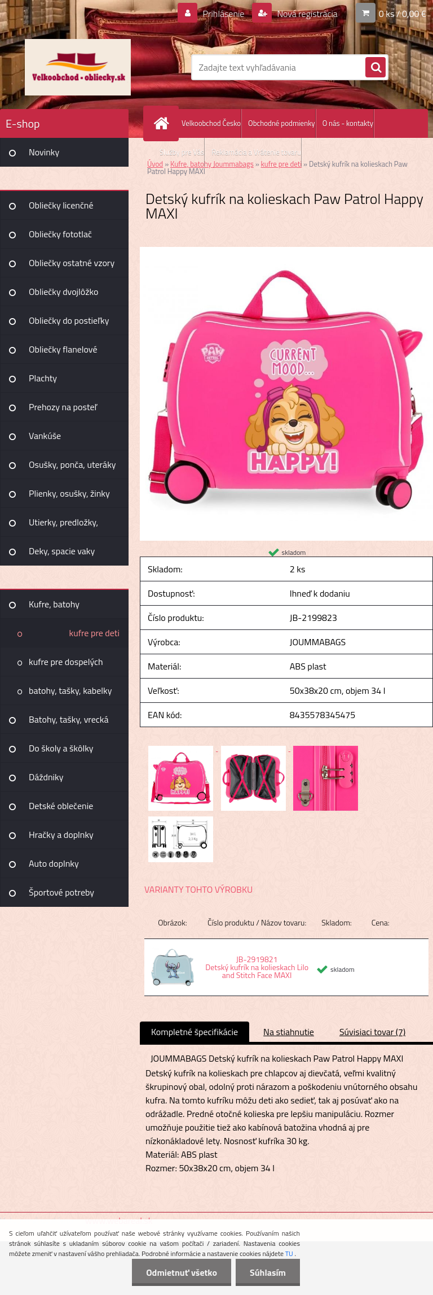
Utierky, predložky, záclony (63, 526)
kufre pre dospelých (66, 661)
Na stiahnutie (288, 1031)
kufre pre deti (94, 633)
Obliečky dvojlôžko (63, 291)
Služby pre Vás (182, 152)
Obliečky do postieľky (69, 320)
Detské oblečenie (61, 805)
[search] (375, 68)
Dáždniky (46, 777)
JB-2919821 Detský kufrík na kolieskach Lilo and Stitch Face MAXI (256, 967)
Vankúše (45, 435)
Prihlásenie (223, 13)
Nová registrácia (306, 13)
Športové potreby (61, 892)
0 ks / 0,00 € (402, 13)
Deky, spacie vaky (62, 551)
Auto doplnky (54, 863)
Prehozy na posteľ (63, 407)
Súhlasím (268, 1272)
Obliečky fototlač (60, 234)
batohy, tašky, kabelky (70, 690)
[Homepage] (163, 123)
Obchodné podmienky (281, 123)
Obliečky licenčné (61, 205)
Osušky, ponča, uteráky (72, 464)
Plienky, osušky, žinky (69, 493)
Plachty (43, 378)
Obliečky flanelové (63, 349)
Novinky (44, 152)
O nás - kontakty (347, 123)
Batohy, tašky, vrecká (68, 719)
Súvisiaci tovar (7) (372, 1031)
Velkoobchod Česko (211, 123)
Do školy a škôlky (61, 748)
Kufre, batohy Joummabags (54, 608)
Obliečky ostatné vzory (71, 263)
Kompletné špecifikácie (194, 1031)
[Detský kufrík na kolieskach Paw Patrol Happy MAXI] (286, 251)
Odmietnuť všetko (181, 1272)
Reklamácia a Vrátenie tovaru (256, 152)
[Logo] (77, 67)
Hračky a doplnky (61, 834)
